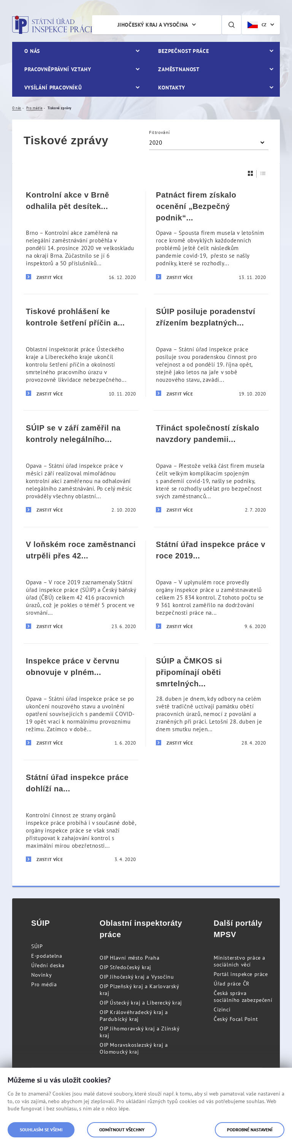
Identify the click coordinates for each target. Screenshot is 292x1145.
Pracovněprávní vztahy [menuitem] (57, 69)
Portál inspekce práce (241, 974)
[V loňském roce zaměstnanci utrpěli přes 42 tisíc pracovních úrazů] (81, 585)
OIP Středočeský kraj (125, 967)
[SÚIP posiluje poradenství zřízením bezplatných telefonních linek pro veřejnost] (211, 352)
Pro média (44, 984)
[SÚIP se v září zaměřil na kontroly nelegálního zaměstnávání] (81, 468)
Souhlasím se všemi (41, 1129)
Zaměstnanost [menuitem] (179, 69)
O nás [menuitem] (32, 51)
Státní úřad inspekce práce (53, 24)
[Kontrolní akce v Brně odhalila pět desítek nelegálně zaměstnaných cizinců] (81, 236)
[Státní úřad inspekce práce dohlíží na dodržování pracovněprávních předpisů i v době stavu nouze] (81, 818)
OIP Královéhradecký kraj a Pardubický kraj (134, 1015)
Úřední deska (47, 965)
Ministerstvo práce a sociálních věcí (239, 961)
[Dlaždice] (250, 173)
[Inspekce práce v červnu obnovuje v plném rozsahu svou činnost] (81, 701)
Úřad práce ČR (231, 983)
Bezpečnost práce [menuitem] (183, 51)
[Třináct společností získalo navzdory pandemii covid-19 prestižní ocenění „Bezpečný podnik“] (211, 468)
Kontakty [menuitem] (171, 87)
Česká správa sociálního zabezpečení (243, 996)
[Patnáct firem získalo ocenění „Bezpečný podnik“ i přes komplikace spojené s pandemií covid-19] (211, 236)
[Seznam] (263, 173)
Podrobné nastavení (249, 1129)
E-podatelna (46, 955)
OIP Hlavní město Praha (129, 957)
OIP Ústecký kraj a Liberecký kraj (141, 1002)
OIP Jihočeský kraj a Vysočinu (137, 976)
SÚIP (37, 946)
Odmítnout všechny (121, 1129)
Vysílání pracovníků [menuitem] (53, 87)
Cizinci (222, 1009)
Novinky (41, 974)
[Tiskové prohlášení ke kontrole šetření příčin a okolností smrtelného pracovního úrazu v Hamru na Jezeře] (81, 352)
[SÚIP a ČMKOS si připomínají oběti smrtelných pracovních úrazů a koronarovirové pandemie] (211, 701)
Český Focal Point (236, 1019)
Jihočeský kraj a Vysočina (152, 24)
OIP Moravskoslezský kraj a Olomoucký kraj (134, 1048)
